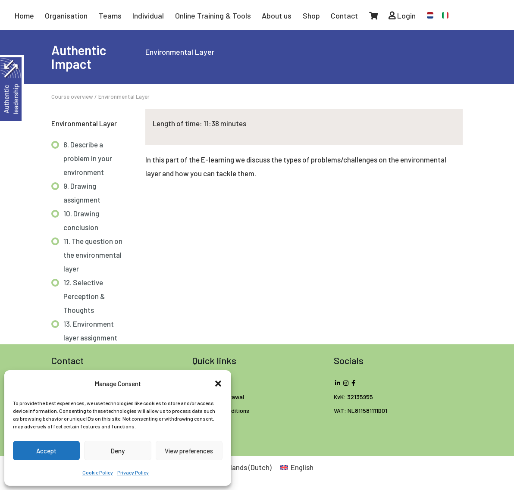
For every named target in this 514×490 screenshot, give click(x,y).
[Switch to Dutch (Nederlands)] (236, 467)
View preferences (189, 451)
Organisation (66, 15)
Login (402, 15)
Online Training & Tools (213, 15)
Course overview (72, 96)
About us (276, 15)
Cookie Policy (97, 472)
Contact (344, 15)
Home (24, 15)
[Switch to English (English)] (297, 467)
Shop (311, 15)
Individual (148, 15)
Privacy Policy (133, 472)
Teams (110, 15)
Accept (46, 451)
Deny (117, 451)
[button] (218, 383)
